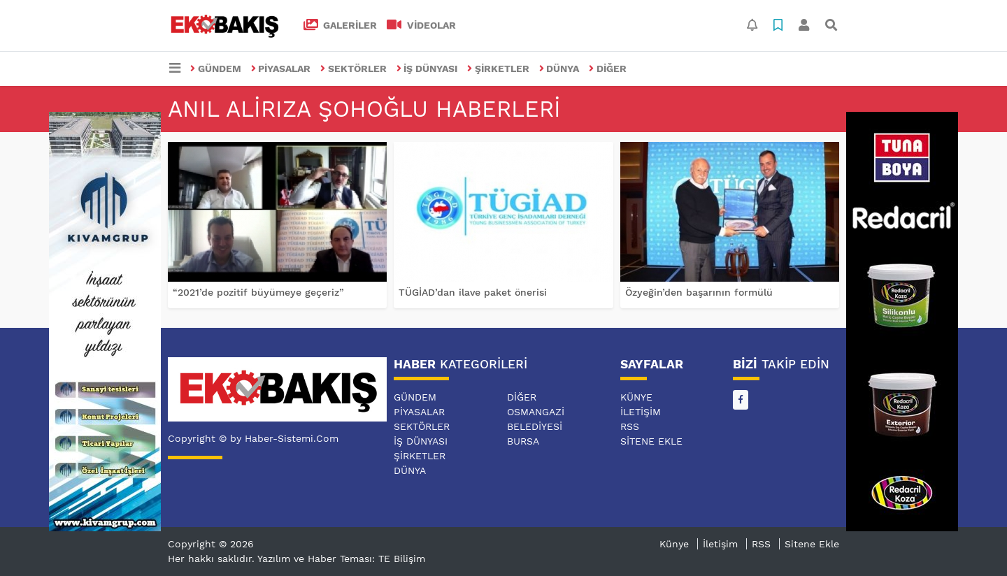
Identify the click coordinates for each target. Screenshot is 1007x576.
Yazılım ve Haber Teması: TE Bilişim (341, 558)
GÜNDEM (215, 68)
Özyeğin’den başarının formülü (699, 292)
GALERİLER (340, 25)
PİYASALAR (281, 68)
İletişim (640, 411)
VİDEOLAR (421, 25)
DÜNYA (559, 68)
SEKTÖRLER (353, 68)
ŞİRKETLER (498, 68)
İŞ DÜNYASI (427, 68)
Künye (636, 397)
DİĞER (608, 68)
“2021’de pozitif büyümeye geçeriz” (258, 292)
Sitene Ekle (651, 441)
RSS (629, 426)
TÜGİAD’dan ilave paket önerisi (473, 292)
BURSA (523, 441)
